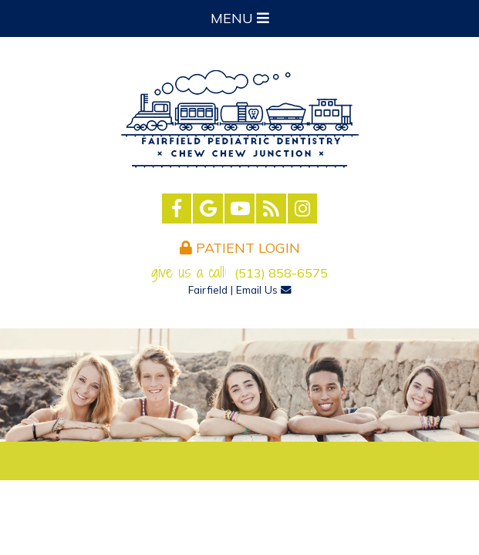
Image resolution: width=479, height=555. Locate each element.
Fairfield (208, 289)
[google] (208, 208)
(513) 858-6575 (281, 273)
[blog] (271, 208)
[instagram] (303, 208)
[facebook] (177, 208)
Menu (240, 18)
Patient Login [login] (240, 248)
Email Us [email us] (264, 289)
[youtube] (239, 208)
